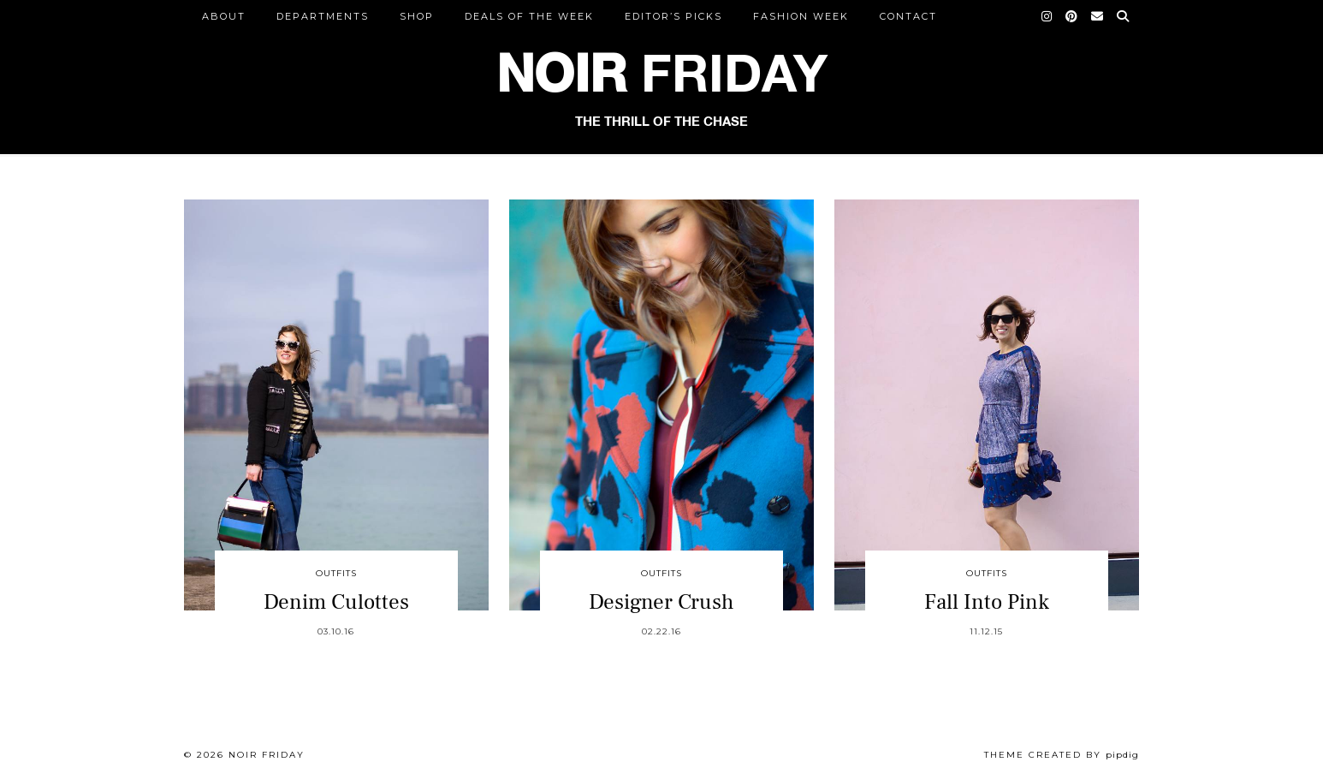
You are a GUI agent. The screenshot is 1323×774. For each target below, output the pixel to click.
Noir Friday (266, 754)
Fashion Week (801, 16)
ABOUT (224, 16)
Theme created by (1061, 754)
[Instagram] (1047, 16)
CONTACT (908, 16)
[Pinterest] (1072, 16)
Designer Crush (661, 602)
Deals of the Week (529, 16)
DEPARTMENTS (322, 16)
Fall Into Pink (986, 602)
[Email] (1098, 16)
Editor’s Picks (673, 16)
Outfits (336, 573)
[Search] (1123, 16)
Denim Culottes (336, 602)
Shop (417, 16)
